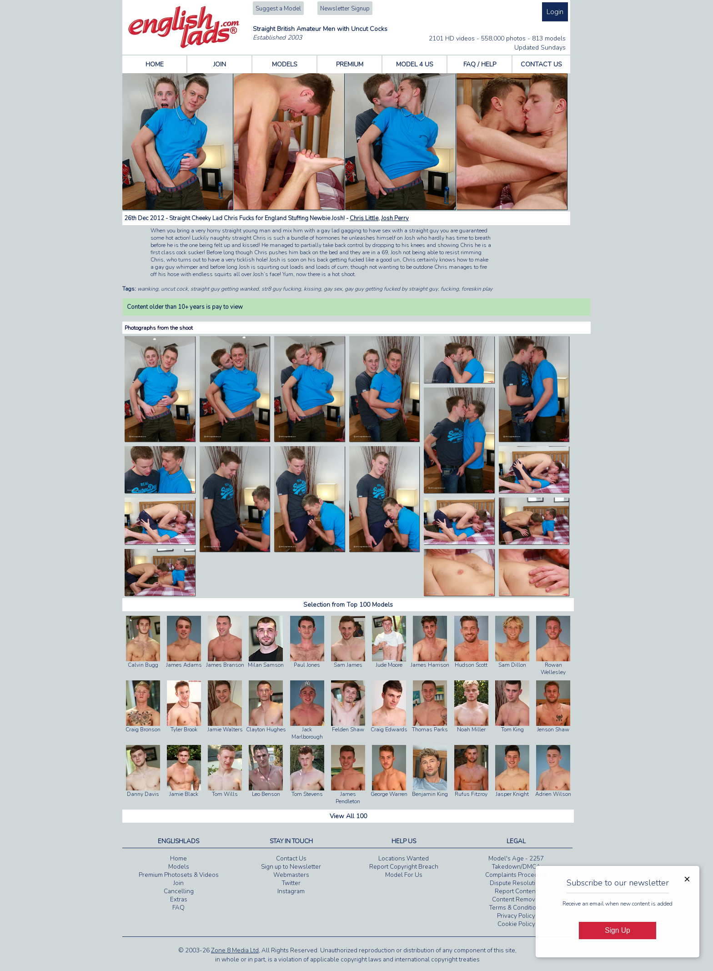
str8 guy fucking (281, 288)
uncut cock (174, 288)
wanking (147, 288)
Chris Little (364, 218)
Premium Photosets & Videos (179, 875)
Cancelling (179, 891)
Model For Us (403, 875)
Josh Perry (395, 218)
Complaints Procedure (516, 875)
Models (178, 867)
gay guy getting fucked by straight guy (391, 288)
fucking (450, 288)
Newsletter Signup (345, 9)
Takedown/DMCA (516, 867)
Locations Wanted (403, 859)
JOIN (219, 64)
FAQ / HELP (479, 64)
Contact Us (291, 859)
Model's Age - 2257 (516, 859)
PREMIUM (349, 64)
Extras (178, 900)
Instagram (291, 891)
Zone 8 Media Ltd (235, 950)
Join (178, 883)
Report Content (516, 891)
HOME (155, 64)
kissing (312, 288)
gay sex (333, 288)
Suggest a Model (278, 9)
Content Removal (516, 900)
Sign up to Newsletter (291, 867)
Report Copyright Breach (403, 867)
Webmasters (291, 875)
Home (178, 859)
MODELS (284, 64)
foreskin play (477, 288)
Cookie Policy (516, 924)
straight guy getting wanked (225, 288)
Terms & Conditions (516, 908)
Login (555, 12)
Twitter (291, 883)
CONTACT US (541, 64)
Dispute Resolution (516, 883)
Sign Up (617, 930)
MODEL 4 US (414, 64)
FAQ (178, 908)
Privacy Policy (516, 916)
